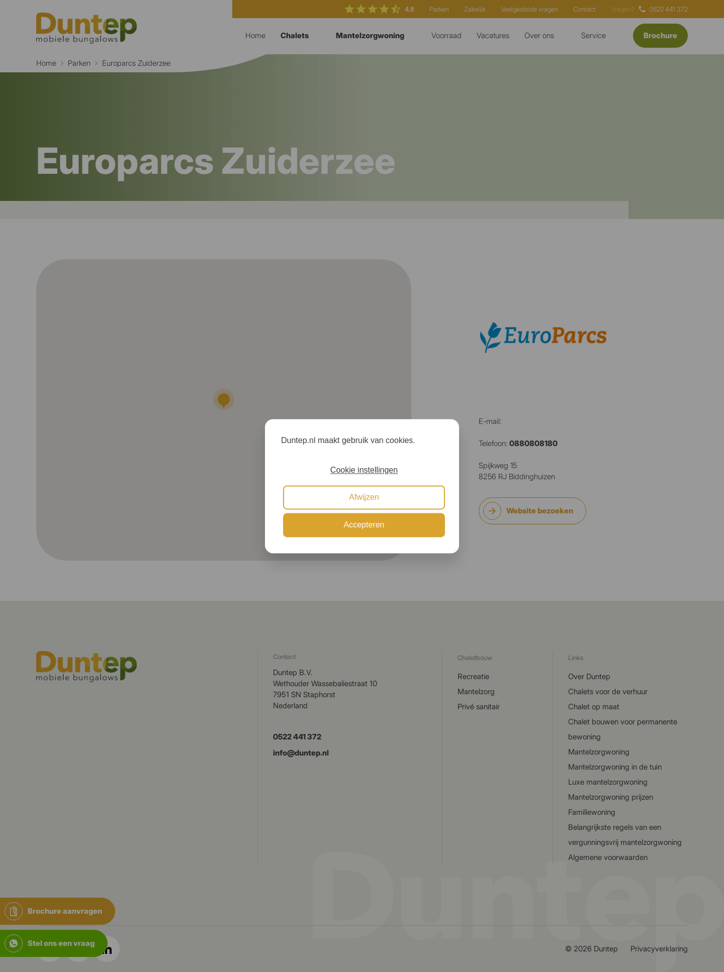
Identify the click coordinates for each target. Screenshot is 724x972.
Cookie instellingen (364, 470)
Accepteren (364, 524)
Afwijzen (364, 497)
